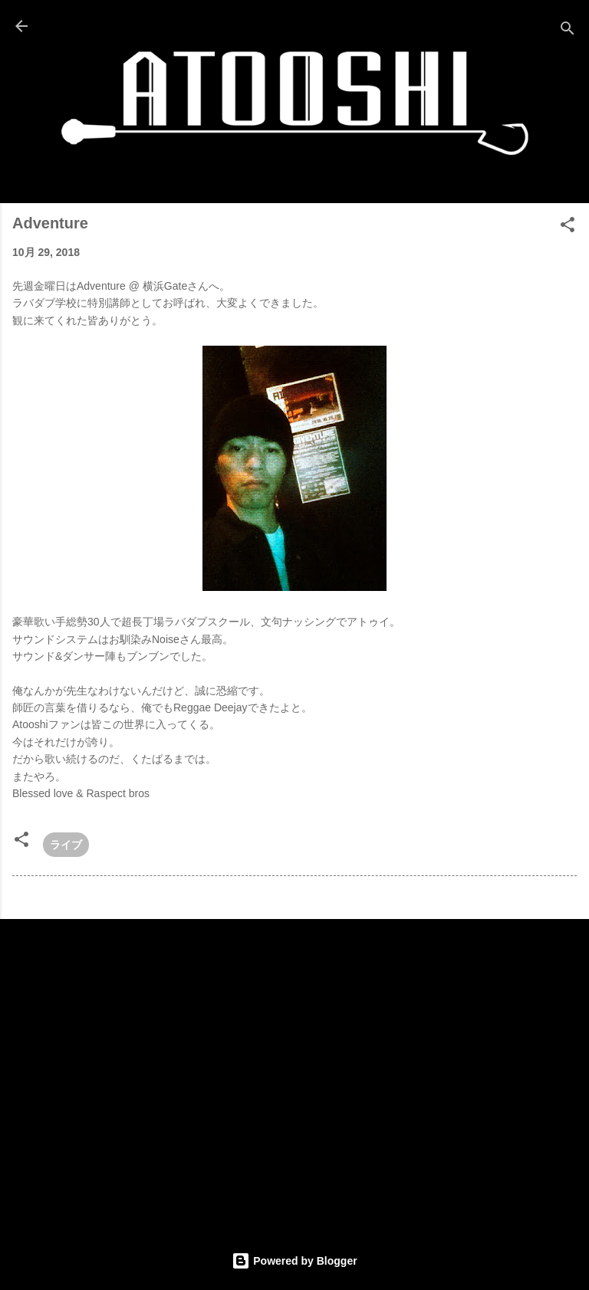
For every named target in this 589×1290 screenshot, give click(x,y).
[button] (567, 227)
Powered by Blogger (294, 1261)
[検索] (567, 31)
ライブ (66, 845)
